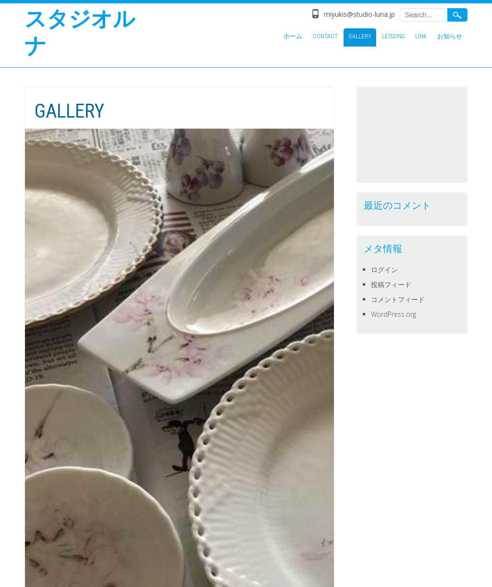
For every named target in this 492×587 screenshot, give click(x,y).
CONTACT (325, 36)
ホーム (292, 36)
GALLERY (359, 36)
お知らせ (449, 36)
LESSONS (393, 36)
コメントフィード (398, 299)
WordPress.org (393, 314)
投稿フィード (391, 284)
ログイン (384, 269)
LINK (421, 36)
